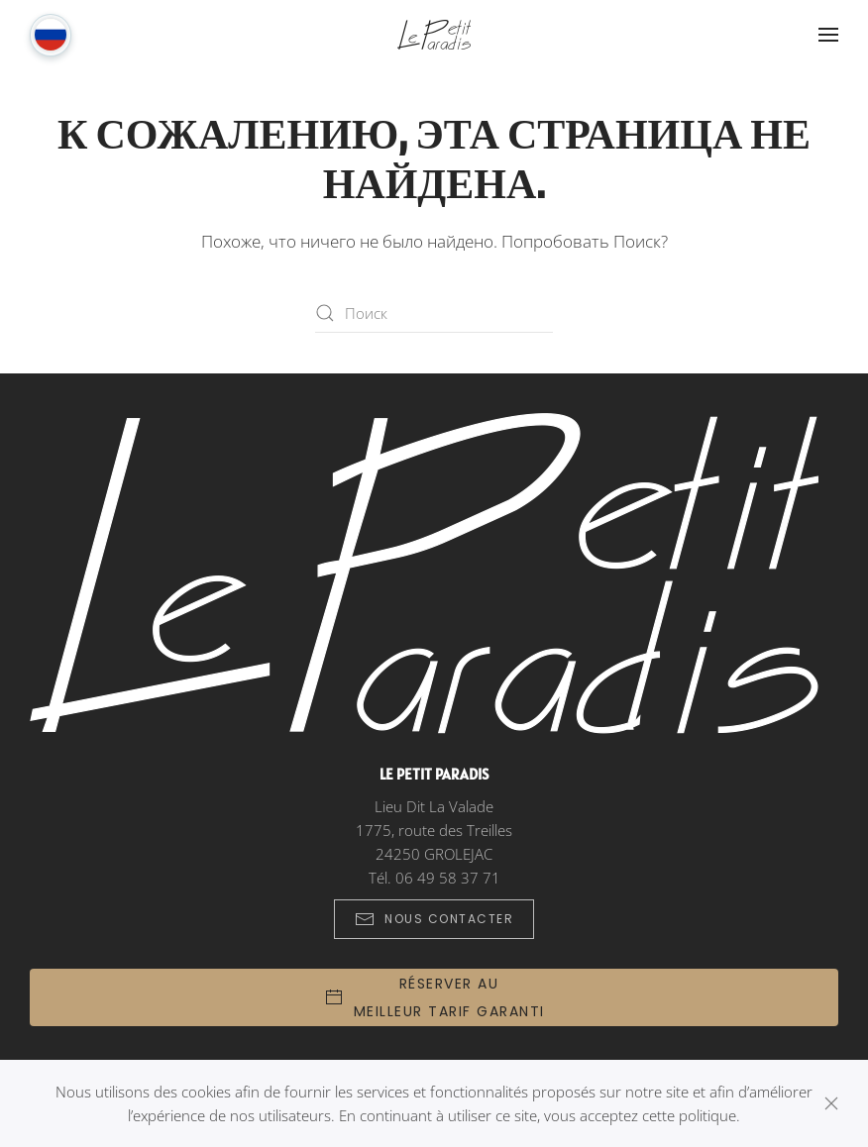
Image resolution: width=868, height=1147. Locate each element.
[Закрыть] (831, 1103)
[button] (828, 34)
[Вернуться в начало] (434, 34)
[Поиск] (434, 313)
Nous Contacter (434, 919)
